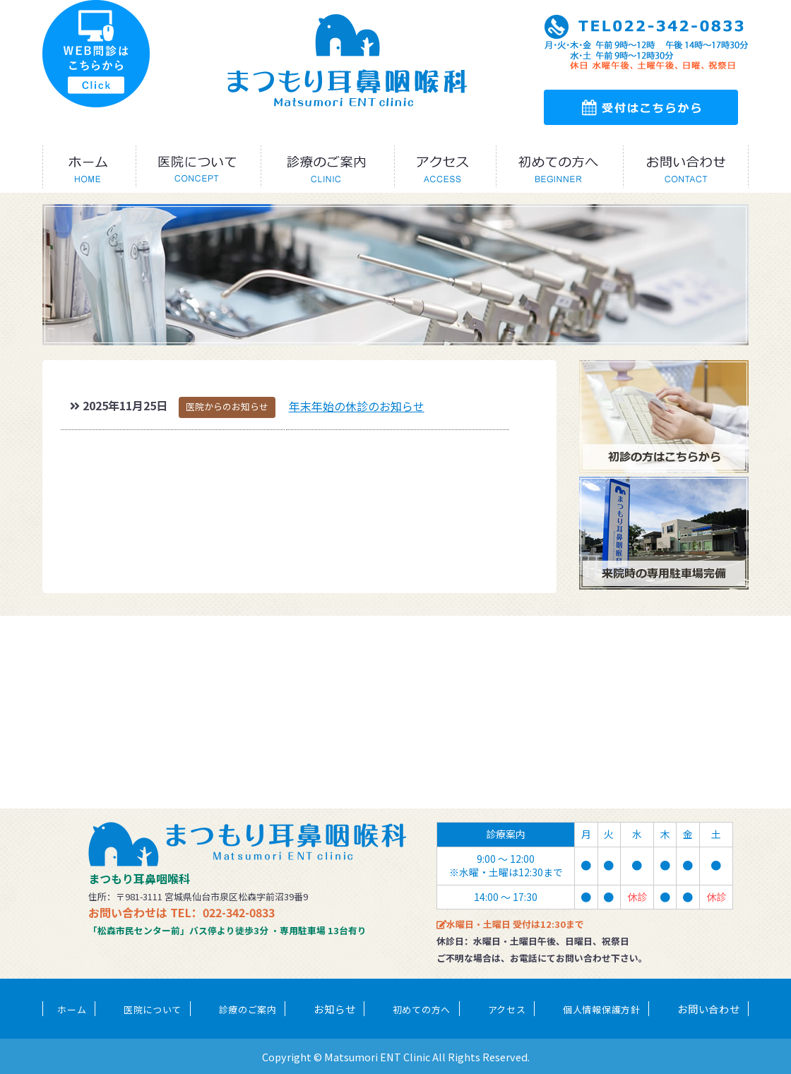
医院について (153, 1009)
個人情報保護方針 (602, 1009)
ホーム (71, 1009)
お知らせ (334, 1008)
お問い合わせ (708, 1008)
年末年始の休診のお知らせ (356, 406)
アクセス (507, 1009)
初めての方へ (422, 1009)
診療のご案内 (248, 1009)
